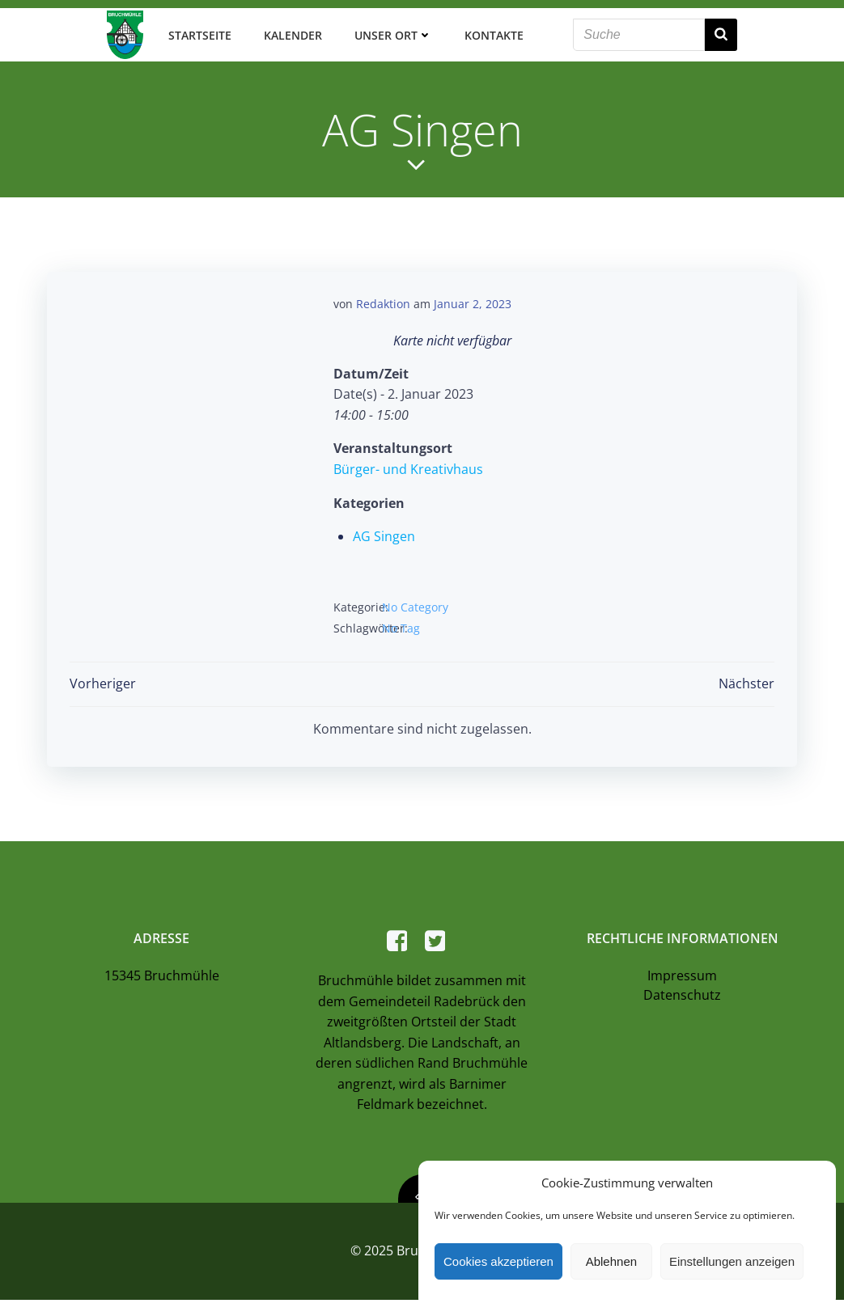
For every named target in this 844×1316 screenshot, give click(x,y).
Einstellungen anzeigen (732, 1261)
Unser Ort (390, 32)
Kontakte (490, 32)
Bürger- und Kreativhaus (408, 465)
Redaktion (383, 299)
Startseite (196, 32)
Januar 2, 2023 (472, 299)
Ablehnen (611, 1261)
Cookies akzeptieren (498, 1261)
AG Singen (384, 532)
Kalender (290, 32)
